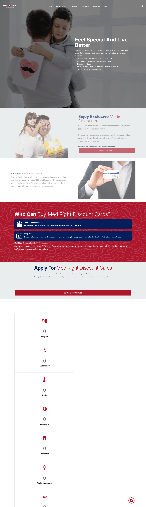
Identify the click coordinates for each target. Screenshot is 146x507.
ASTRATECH (83, 501)
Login (106, 6)
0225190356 (22, 485)
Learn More (113, 425)
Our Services (60, 6)
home (50, 6)
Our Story (97, 6)
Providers (85, 6)
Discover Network (111, 150)
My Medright (73, 6)
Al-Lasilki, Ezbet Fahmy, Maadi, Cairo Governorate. (27, 474)
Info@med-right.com (24, 480)
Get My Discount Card (73, 293)
